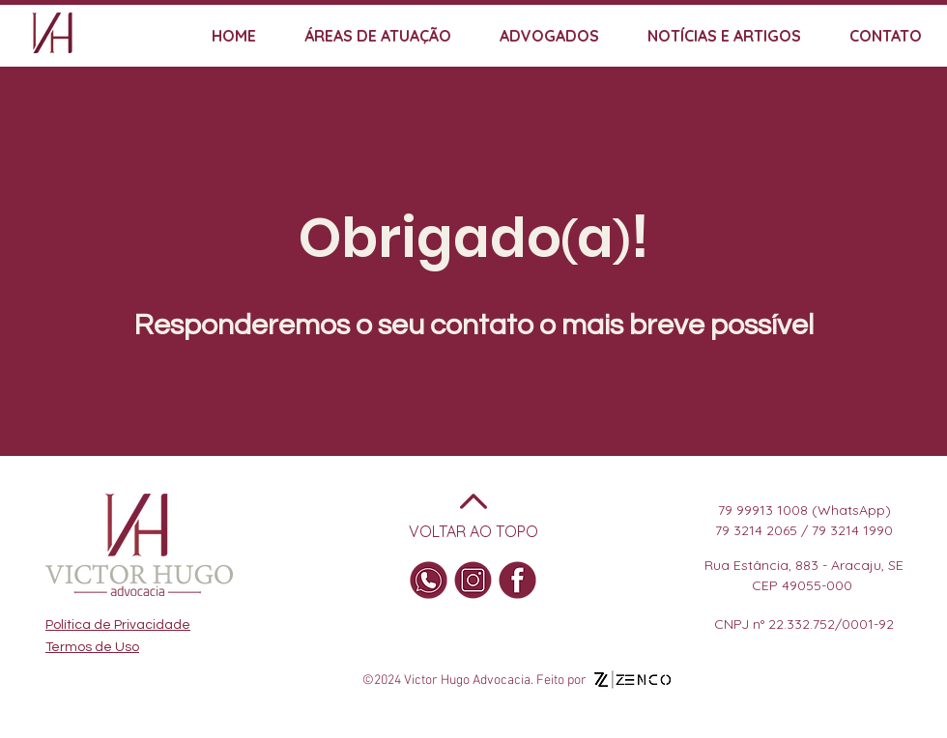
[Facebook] (517, 580)
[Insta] (473, 580)
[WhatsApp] (428, 580)
